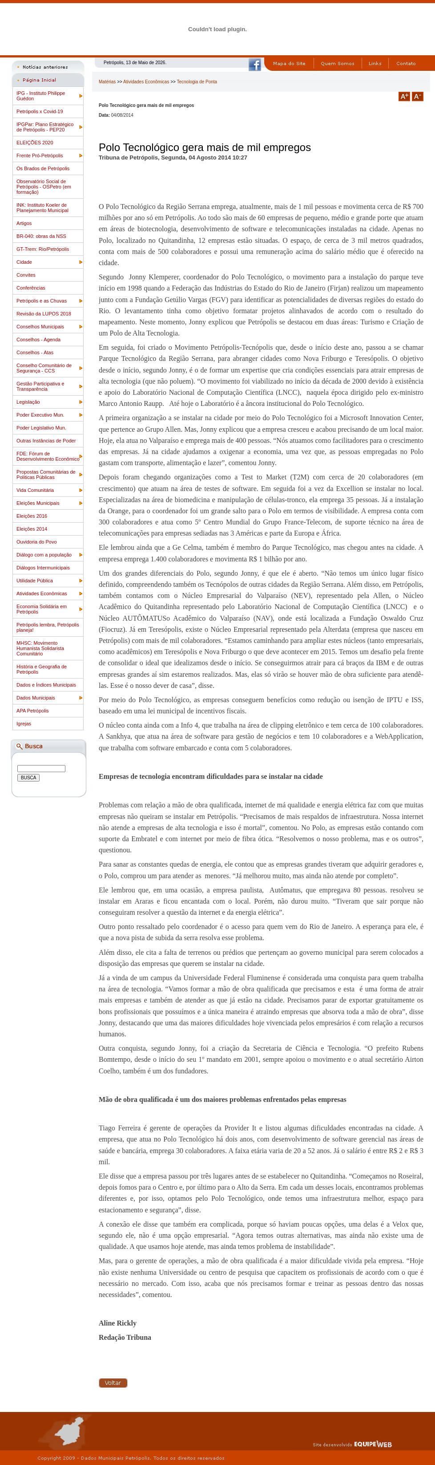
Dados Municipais (35, 697)
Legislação (28, 402)
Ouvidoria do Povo (36, 541)
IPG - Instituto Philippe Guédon (40, 95)
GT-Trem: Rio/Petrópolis (42, 249)
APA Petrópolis (32, 710)
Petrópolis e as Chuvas (41, 300)
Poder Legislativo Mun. (41, 427)
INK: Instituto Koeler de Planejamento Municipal (42, 207)
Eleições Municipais (38, 503)
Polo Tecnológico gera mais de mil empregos (205, 147)
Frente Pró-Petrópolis (39, 155)
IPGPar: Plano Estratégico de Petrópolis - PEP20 (44, 127)
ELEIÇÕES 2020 (34, 142)
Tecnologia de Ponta (197, 81)
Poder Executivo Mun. (40, 414)
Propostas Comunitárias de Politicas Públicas (46, 474)
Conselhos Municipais (40, 326)
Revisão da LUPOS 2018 (43, 313)
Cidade (24, 262)
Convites (26, 275)
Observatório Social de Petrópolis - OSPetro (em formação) (43, 187)
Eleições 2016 (31, 516)
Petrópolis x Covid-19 (39, 111)
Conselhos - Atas (34, 352)
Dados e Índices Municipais (46, 684)
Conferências (30, 288)
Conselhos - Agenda (38, 339)
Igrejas (23, 723)
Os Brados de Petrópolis (42, 168)
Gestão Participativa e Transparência (40, 386)
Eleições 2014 (31, 529)
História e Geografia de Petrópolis (41, 669)
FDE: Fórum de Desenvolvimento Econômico (48, 456)
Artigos (24, 223)
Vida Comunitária (35, 490)
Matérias (107, 81)
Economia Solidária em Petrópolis (41, 609)
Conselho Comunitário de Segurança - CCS (44, 368)
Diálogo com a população (44, 554)
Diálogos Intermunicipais (43, 567)
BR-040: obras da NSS (41, 236)
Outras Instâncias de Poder (46, 440)
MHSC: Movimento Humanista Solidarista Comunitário (40, 648)
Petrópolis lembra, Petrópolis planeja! (47, 627)
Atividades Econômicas (41, 593)
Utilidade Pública (34, 580)
